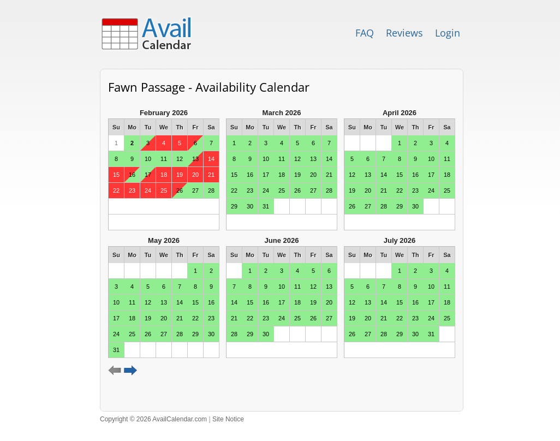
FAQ (364, 32)
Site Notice (228, 419)
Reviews (404, 32)
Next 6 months (131, 370)
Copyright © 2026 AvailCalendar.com (153, 419)
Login (447, 32)
